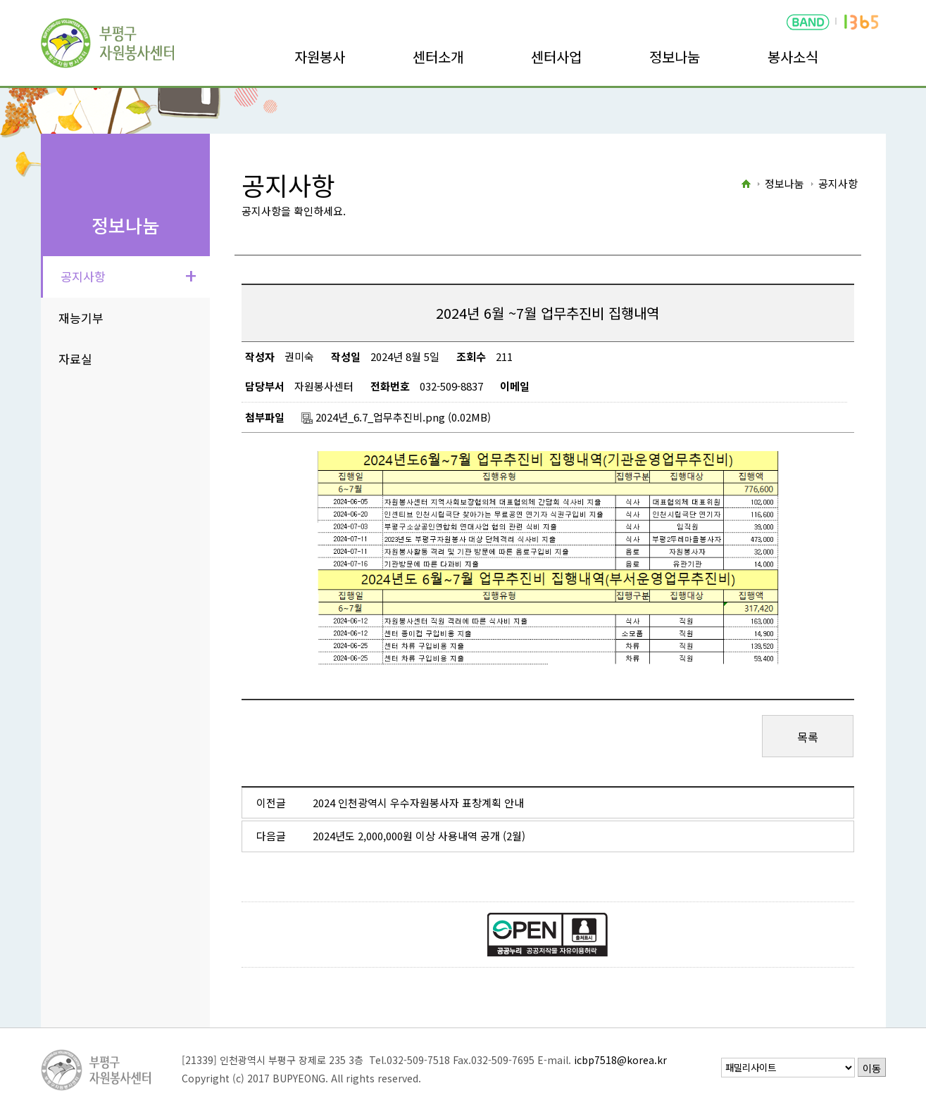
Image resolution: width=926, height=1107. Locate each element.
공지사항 (83, 276)
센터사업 (556, 56)
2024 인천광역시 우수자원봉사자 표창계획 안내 (418, 802)
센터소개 (438, 56)
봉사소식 (793, 56)
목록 (807, 736)
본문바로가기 (29, 0)
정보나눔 (674, 56)
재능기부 (81, 318)
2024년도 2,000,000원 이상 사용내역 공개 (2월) (419, 835)
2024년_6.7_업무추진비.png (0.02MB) (396, 417)
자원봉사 (319, 56)
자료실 (75, 358)
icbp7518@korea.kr (620, 1060)
